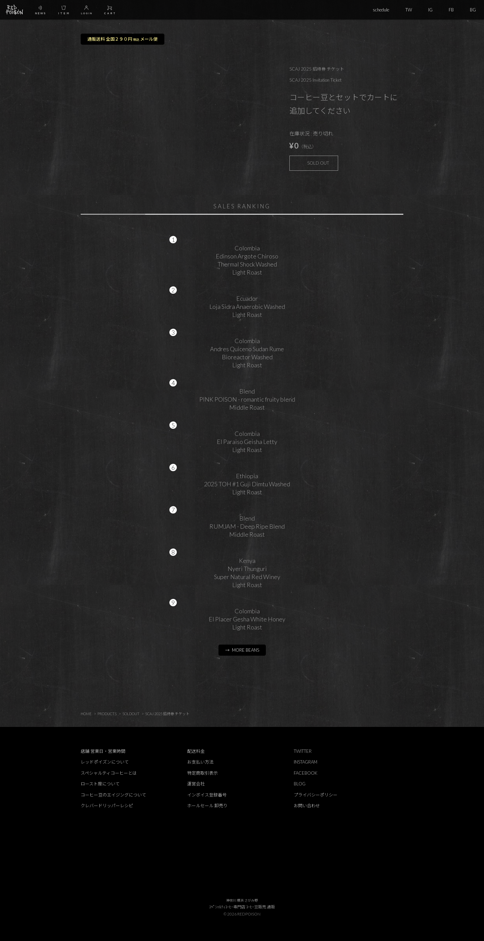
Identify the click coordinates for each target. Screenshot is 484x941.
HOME (86, 713)
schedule (381, 9)
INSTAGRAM (305, 762)
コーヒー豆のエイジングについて (113, 794)
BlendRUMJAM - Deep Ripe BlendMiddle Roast (247, 526)
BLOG (300, 783)
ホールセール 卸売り (207, 805)
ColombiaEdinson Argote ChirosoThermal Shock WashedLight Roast (247, 260)
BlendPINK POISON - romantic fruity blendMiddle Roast (247, 399)
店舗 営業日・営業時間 (103, 751)
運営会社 (196, 783)
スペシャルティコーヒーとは (109, 773)
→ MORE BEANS (242, 650)
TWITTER (303, 751)
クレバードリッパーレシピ (107, 805)
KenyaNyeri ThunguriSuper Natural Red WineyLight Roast (247, 572)
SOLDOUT (130, 713)
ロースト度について (100, 783)
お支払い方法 (200, 762)
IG (430, 9)
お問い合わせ (307, 805)
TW (408, 9)
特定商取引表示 (202, 773)
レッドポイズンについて (105, 762)
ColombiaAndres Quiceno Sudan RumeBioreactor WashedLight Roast (247, 353)
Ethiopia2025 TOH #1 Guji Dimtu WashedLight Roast (247, 484)
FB (451, 9)
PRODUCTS (107, 713)
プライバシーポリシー (315, 794)
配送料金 (196, 751)
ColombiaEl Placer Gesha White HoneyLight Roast (247, 619)
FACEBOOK (305, 773)
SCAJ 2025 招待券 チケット (167, 713)
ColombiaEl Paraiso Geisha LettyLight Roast (247, 441)
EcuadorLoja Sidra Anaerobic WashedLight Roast (247, 306)
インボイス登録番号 (207, 794)
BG (473, 9)
